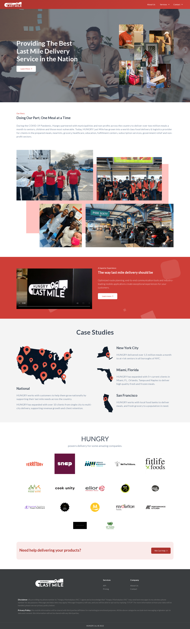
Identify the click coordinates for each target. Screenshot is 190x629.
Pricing (106, 589)
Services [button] (163, 4)
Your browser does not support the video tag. (54, 288)
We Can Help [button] (160, 550)
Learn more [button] (107, 296)
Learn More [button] (26, 69)
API (105, 585)
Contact (134, 589)
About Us (151, 4)
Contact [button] (176, 4)
